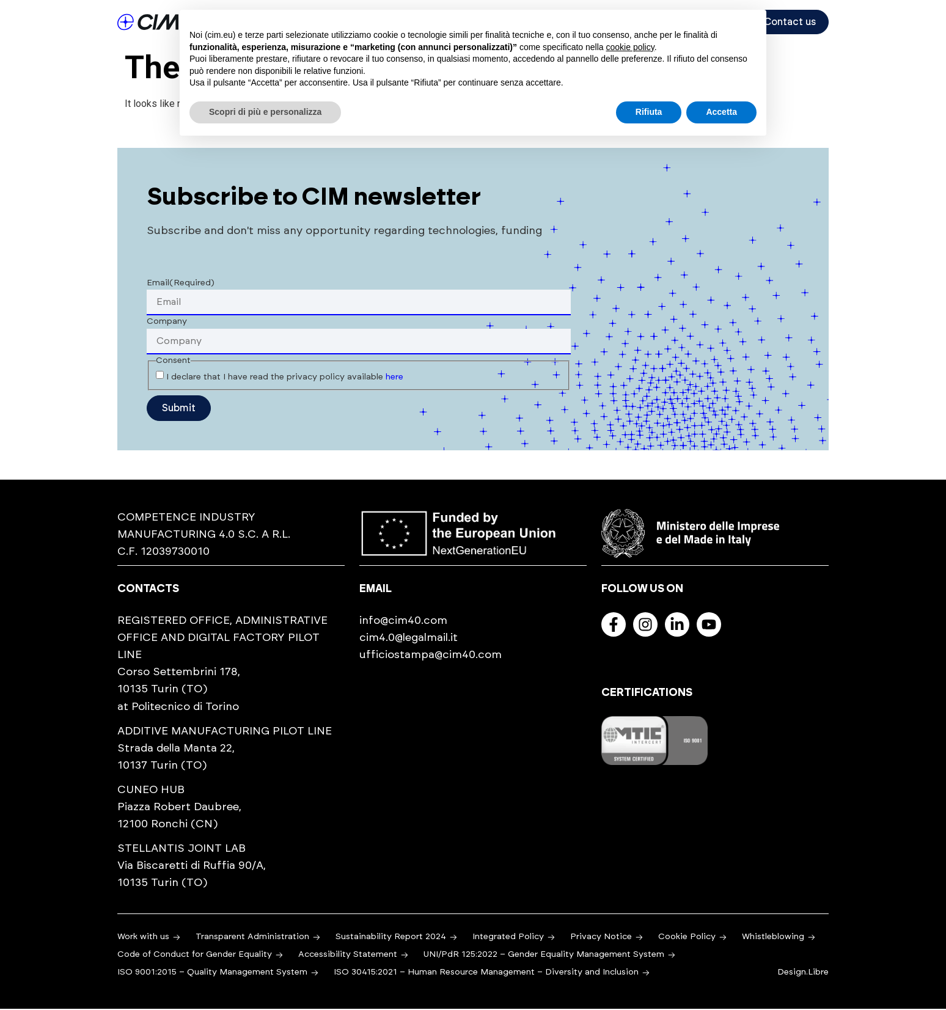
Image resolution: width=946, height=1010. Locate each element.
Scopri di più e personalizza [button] (265, 112)
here (394, 378)
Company (167, 322)
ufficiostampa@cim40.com (430, 656)
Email (181, 284)
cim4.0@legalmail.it (408, 639)
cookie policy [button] (630, 47)
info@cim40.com (403, 622)
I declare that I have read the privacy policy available (284, 378)
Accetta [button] (721, 112)
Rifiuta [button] (649, 112)
